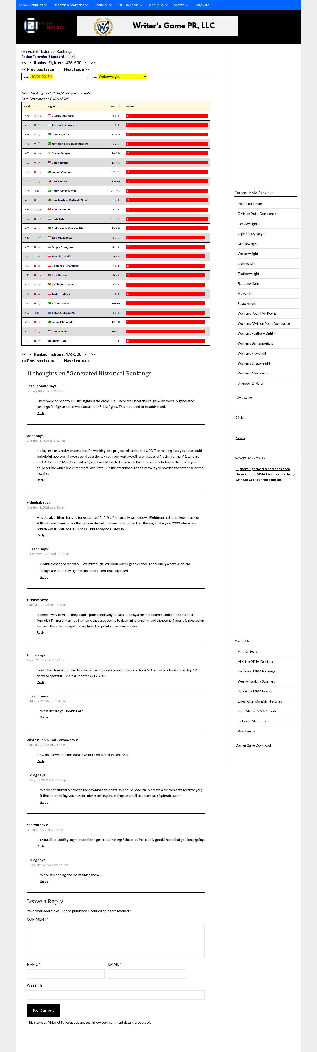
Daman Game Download (253, 745)
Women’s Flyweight (252, 353)
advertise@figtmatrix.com (161, 795)
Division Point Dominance (257, 214)
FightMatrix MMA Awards (257, 711)
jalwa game (244, 397)
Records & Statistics (69, 5)
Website (34, 985)
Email (114, 964)
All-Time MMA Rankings (255, 661)
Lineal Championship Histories (260, 701)
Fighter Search (248, 651)
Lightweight (247, 263)
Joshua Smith (37, 386)
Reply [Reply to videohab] (40, 535)
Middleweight (248, 244)
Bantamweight (248, 283)
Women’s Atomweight (254, 373)
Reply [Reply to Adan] (40, 480)
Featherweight (248, 274)
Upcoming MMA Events (255, 691)
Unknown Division (251, 383)
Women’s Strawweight (254, 363)
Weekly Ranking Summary (256, 681)
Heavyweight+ (248, 224)
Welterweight (248, 254)
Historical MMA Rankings (256, 671)
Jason (35, 549)
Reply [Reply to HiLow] (40, 682)
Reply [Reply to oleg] (44, 802)
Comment (38, 919)
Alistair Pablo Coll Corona (48, 740)
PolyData (202, 5)
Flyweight (245, 293)
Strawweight (247, 303)
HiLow (32, 655)
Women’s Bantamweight (255, 343)
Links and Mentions (252, 721)
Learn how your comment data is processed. (118, 1022)
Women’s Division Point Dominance (264, 323)
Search (179, 5)
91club (240, 418)
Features (101, 5)
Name (33, 964)
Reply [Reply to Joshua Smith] (40, 413)
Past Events (246, 731)
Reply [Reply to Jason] (44, 577)
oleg (33, 775)
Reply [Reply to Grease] (40, 632)
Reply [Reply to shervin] (40, 846)
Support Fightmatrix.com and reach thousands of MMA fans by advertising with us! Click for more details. (265, 474)
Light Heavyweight (252, 234)
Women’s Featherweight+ (256, 333)
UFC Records (128, 5)
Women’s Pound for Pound (257, 313)
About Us (156, 5)
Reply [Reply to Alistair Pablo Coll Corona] (40, 761)
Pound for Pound (250, 204)
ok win (240, 438)
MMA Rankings (31, 5)
